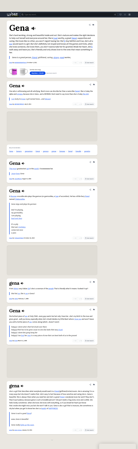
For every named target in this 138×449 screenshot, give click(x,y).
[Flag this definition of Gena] (93, 24)
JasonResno (18, 179)
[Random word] (115, 14)
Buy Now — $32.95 (37, 73)
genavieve (28, 151)
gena (10, 299)
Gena (10, 63)
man (29, 335)
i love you (77, 319)
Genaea (62, 151)
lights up (23, 425)
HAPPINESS (53, 408)
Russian (13, 196)
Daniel (77, 91)
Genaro (19, 151)
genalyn (87, 151)
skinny (16, 288)
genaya (45, 151)
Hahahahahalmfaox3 (21, 63)
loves (18, 173)
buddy (43, 408)
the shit (86, 94)
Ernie (16, 341)
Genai (38, 151)
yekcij (16, 299)
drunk (60, 329)
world (36, 168)
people (51, 288)
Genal (70, 151)
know (23, 99)
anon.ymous (18, 430)
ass (19, 293)
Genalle (78, 151)
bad (22, 335)
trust (55, 38)
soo (26, 293)
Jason (13, 173)
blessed (48, 99)
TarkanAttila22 (19, 238)
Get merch (89, 63)
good (62, 57)
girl (28, 168)
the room (30, 425)
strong (56, 57)
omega (19, 94)
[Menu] (129, 14)
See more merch (51, 73)
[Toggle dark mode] (125, 14)
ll (64, 41)
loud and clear (16, 218)
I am (13, 99)
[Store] (120, 14)
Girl (29, 288)
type (56, 196)
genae (54, 151)
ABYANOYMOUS (19, 104)
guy (10, 43)
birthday (22, 227)
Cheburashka (20, 199)
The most (13, 168)
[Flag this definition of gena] (93, 282)
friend (74, 38)
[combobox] (68, 15)
